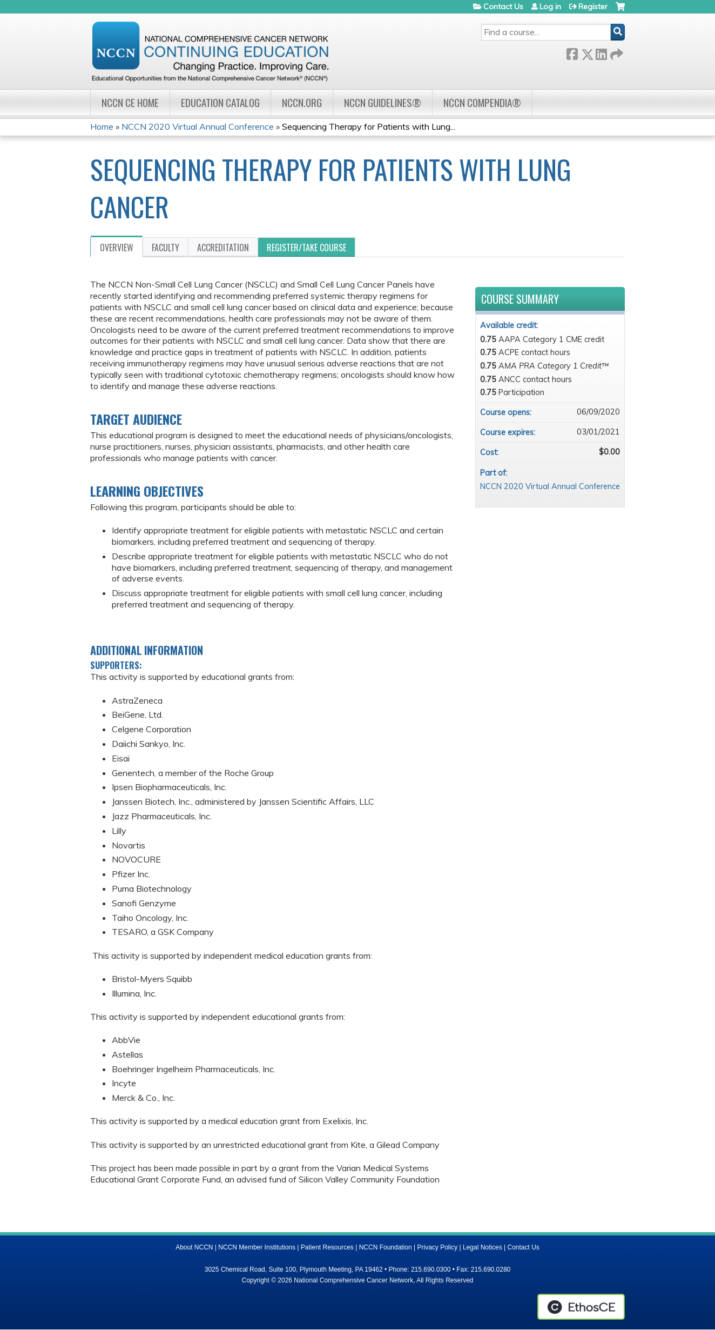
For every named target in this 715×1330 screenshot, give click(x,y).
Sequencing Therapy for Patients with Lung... (368, 126)
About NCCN (194, 1247)
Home (101, 126)
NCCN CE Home (130, 102)
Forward (615, 52)
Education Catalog (220, 102)
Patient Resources (327, 1247)
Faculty (165, 247)
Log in (550, 6)
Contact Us (503, 6)
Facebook (571, 52)
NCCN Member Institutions (256, 1247)
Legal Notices (482, 1247)
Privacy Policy (437, 1247)
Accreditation (223, 247)
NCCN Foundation (385, 1247)
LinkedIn (601, 52)
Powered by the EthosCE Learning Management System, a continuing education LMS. (581, 1307)
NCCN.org (302, 102)
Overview (116, 247)
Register (593, 6)
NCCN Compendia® (482, 102)
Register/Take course (306, 247)
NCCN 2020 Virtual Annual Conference (198, 126)
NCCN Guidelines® (382, 102)
